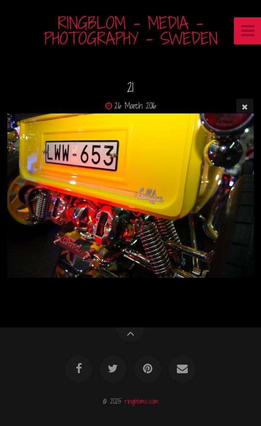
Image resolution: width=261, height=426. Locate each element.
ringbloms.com (142, 401)
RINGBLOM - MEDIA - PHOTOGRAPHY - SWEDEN (131, 31)
